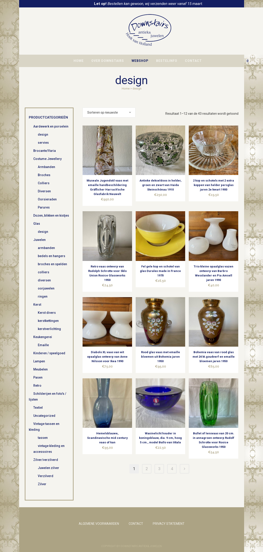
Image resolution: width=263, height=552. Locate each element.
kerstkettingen (48, 321)
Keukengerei (42, 337)
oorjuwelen (46, 288)
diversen (44, 280)
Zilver (42, 484)
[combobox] (109, 112)
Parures (44, 207)
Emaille (43, 345)
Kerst (37, 304)
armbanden (46, 248)
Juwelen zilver (48, 468)
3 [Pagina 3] (159, 468)
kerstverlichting (49, 329)
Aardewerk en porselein (50, 126)
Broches (44, 175)
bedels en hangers (51, 256)
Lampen (39, 361)
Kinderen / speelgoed (49, 353)
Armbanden (46, 167)
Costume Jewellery (47, 159)
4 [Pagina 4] (172, 468)
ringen (42, 296)
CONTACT (136, 523)
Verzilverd (45, 476)
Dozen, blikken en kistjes (51, 215)
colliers (43, 272)
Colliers (43, 183)
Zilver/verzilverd (45, 460)
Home (126, 88)
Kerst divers (47, 312)
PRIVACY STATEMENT (168, 523)
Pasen (38, 377)
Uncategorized (44, 415)
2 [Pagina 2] (147, 468)
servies (43, 142)
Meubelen (40, 369)
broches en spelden (52, 264)
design (43, 134)
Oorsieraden (47, 199)
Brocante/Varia (44, 151)
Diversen (44, 191)
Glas (36, 223)
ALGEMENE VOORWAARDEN (99, 523)
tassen (43, 438)
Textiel (38, 407)
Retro (37, 385)
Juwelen (39, 240)
